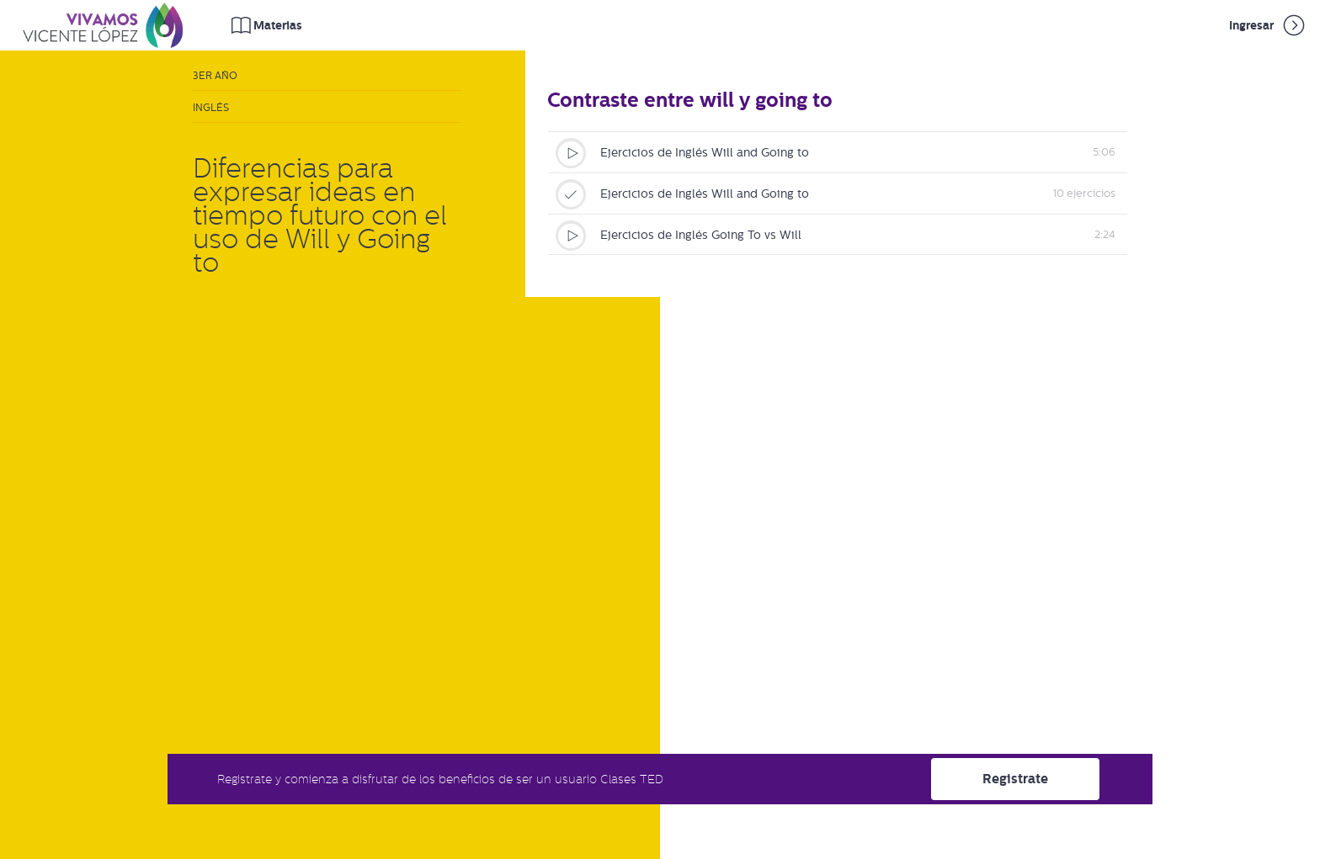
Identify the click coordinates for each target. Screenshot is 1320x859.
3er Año (215, 76)
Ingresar (1268, 25)
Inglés (211, 108)
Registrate (1015, 779)
